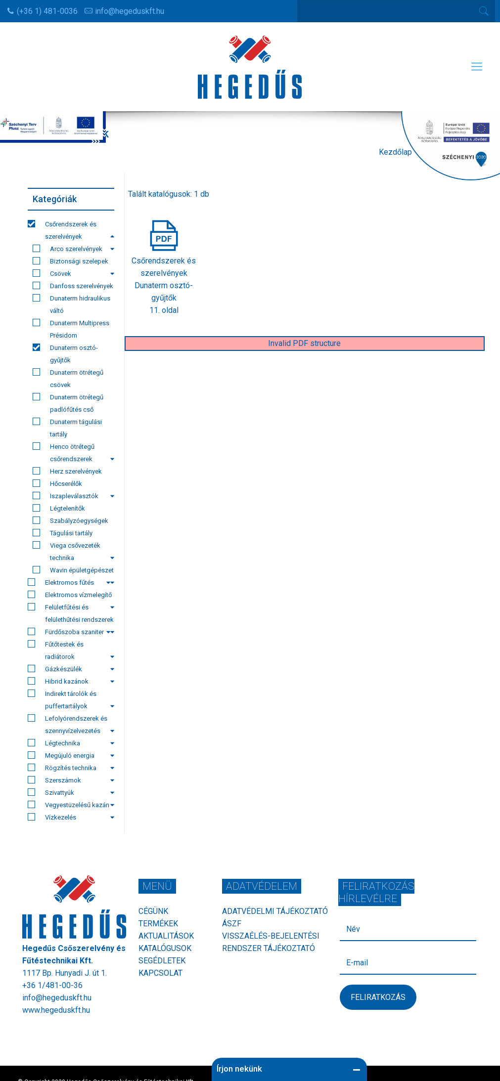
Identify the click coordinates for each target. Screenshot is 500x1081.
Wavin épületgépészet (73, 571)
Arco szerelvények (73, 249)
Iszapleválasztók (73, 496)
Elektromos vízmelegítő (71, 596)
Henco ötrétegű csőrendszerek (73, 452)
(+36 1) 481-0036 (47, 11)
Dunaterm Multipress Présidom (71, 329)
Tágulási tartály (62, 533)
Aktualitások (166, 936)
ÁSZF (231, 923)
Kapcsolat (160, 973)
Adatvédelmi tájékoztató (275, 911)
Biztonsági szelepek (70, 261)
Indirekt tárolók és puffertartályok (71, 700)
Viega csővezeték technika (73, 551)
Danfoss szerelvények (73, 286)
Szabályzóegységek (70, 520)
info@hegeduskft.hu (129, 11)
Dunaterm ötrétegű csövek (68, 378)
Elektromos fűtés (69, 582)
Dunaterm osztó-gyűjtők (65, 354)
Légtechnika (71, 743)
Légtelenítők (59, 508)
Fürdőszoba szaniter (69, 632)
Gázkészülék (71, 669)
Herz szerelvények (67, 471)
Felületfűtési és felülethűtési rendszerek (71, 614)
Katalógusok (164, 948)
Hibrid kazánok (71, 681)
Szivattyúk (71, 792)
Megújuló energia (71, 755)
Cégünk (153, 911)
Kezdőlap (395, 152)
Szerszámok (71, 780)
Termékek (158, 923)
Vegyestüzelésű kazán (71, 805)
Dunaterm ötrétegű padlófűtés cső (68, 403)
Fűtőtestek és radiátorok (71, 650)
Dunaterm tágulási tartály (67, 428)
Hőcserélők (57, 483)
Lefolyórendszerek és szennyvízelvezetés (71, 724)
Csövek (73, 273)
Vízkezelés (71, 817)
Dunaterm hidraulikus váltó (71, 304)
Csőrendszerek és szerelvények (71, 230)
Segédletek (161, 960)
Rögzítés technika (71, 768)
